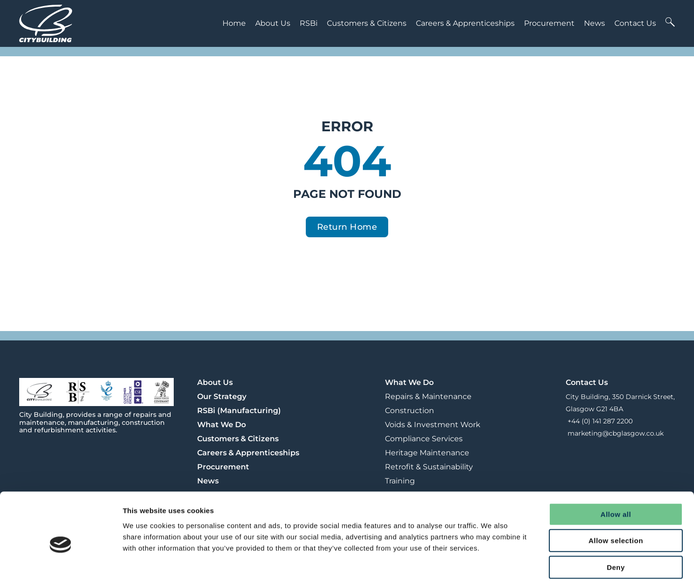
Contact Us (635, 23)
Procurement (549, 23)
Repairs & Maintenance (428, 396)
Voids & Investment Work (432, 424)
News (594, 23)
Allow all (615, 476)
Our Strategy (221, 396)
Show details (491, 569)
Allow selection (616, 502)
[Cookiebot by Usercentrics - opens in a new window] (61, 570)
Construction (409, 410)
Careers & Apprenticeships (465, 23)
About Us (272, 23)
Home (234, 23)
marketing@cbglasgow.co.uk (615, 433)
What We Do (221, 424)
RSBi (308, 23)
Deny (616, 529)
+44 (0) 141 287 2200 (599, 421)
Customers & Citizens (366, 23)
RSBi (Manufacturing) (239, 410)
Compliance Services (424, 438)
